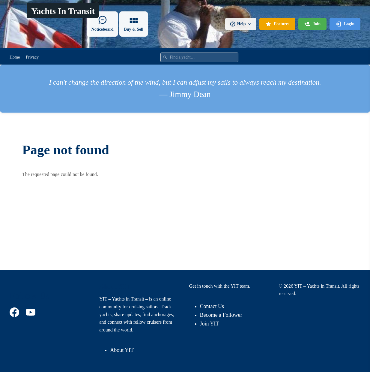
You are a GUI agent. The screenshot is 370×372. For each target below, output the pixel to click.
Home (15, 57)
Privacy (32, 57)
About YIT (122, 350)
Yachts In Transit (63, 11)
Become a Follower (221, 315)
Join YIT (209, 324)
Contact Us (212, 306)
